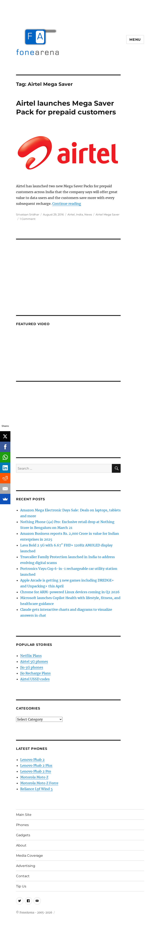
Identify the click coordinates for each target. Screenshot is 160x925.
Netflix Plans (31, 656)
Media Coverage (29, 856)
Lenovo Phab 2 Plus (36, 765)
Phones (22, 825)
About (21, 845)
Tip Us (21, 886)
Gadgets (23, 835)
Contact (23, 876)
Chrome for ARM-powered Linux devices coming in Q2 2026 (70, 592)
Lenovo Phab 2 (32, 760)
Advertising (25, 866)
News (88, 214)
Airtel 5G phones (34, 661)
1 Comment (27, 218)
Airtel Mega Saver (107, 214)
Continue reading (66, 203)
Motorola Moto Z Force (39, 783)
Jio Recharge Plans (35, 673)
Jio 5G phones (31, 667)
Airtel (71, 214)
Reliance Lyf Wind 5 (36, 789)
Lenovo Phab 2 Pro (35, 771)
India (79, 214)
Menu (135, 40)
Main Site (23, 815)
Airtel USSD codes (35, 679)
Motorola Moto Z (34, 777)
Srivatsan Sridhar (27, 214)
